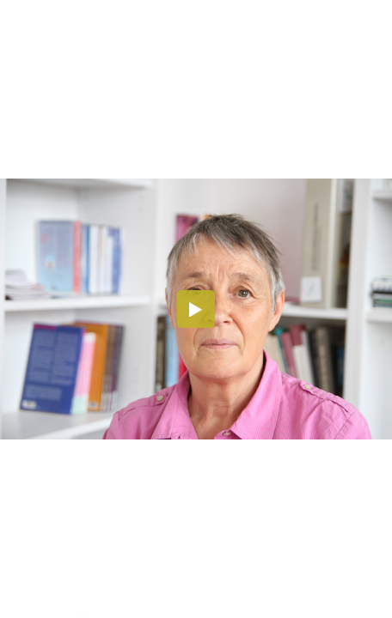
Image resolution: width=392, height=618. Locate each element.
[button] (196, 309)
